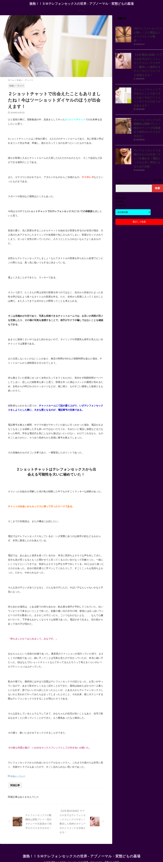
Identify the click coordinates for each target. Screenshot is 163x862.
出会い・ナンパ (18, 776)
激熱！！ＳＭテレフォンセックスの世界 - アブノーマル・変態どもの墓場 (81, 3)
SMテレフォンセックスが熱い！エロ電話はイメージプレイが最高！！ (148, 32)
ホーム (81, 10)
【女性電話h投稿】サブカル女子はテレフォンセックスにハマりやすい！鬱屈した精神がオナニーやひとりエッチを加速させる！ (148, 57)
